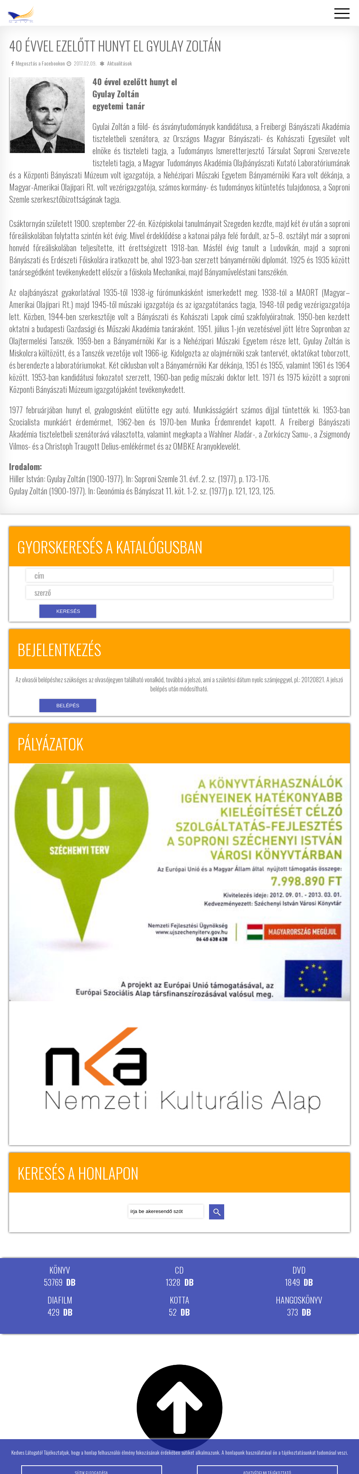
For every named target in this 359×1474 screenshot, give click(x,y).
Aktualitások (119, 63)
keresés (216, 1211)
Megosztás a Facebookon (38, 63)
